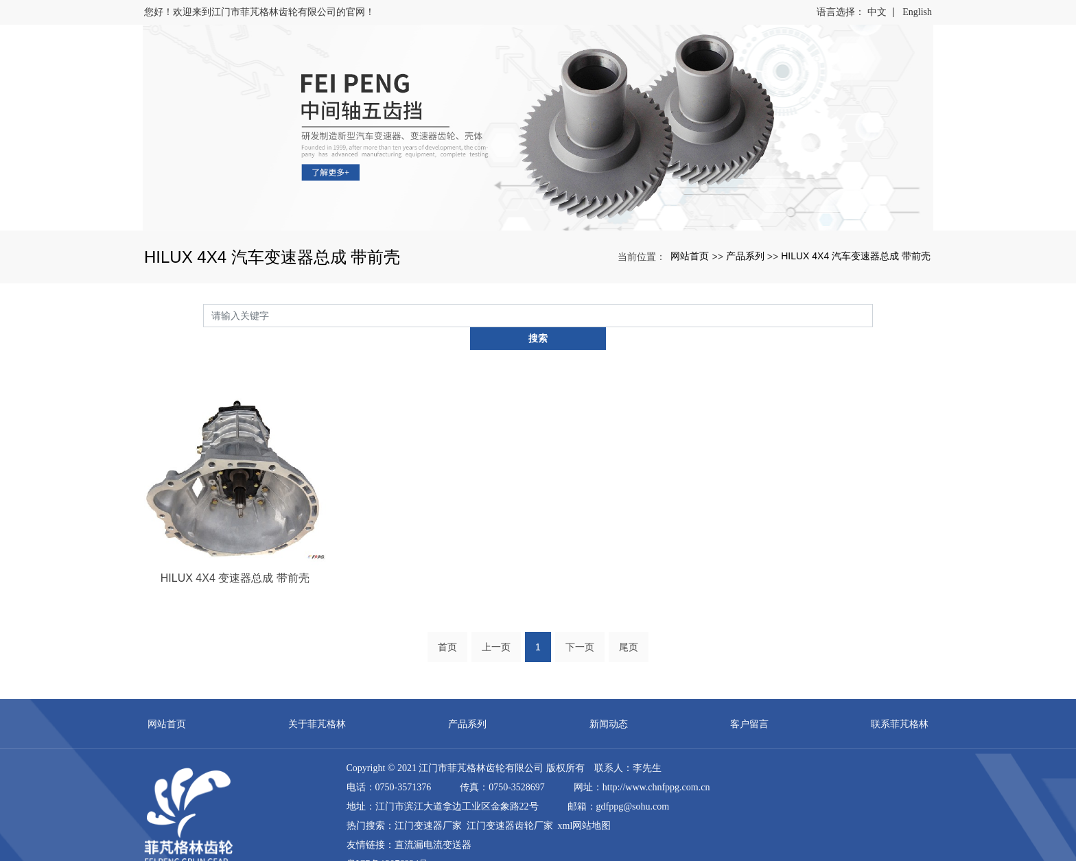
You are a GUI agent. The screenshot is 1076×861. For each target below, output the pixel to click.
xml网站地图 (584, 803)
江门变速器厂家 (428, 803)
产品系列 (745, 255)
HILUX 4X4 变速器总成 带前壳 (235, 555)
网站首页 (689, 255)
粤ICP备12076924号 (388, 841)
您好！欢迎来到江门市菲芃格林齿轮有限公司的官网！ (259, 12)
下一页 (579, 624)
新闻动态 (608, 701)
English (917, 12)
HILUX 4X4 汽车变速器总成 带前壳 (856, 255)
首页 (447, 624)
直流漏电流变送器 (433, 822)
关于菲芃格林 (317, 701)
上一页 (496, 624)
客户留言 (749, 701)
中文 (877, 12)
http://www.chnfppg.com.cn (656, 764)
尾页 (628, 624)
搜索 (872, 314)
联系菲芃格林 (899, 701)
